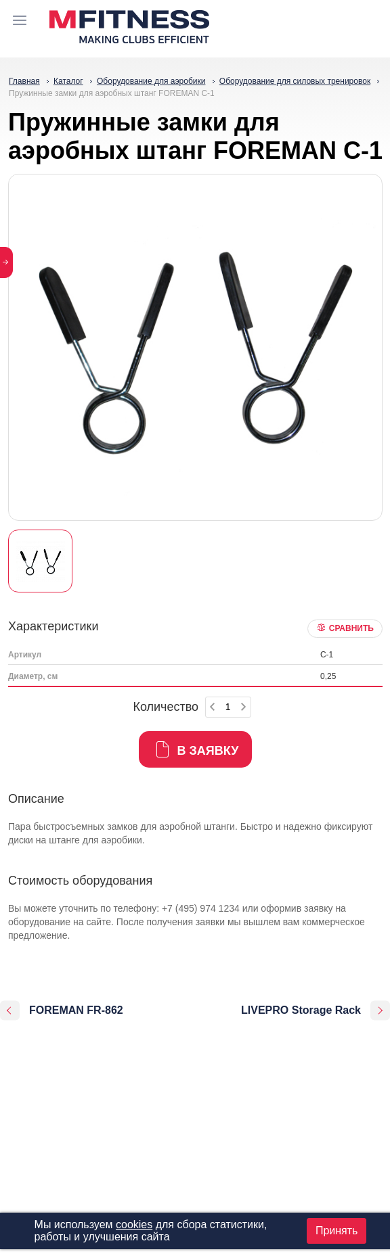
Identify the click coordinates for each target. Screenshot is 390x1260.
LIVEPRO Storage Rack (301, 1010)
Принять (337, 1230)
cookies (134, 1224)
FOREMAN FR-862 (76, 1010)
